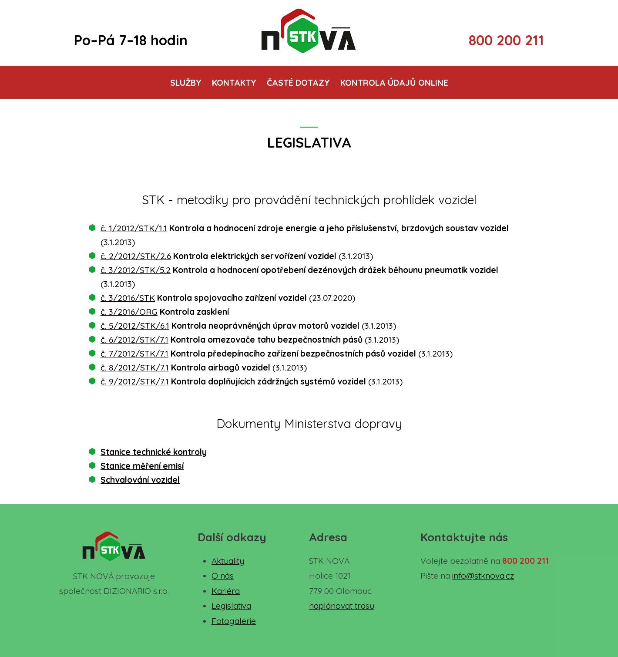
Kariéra (226, 591)
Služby (186, 82)
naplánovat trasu (341, 605)
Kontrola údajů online (394, 82)
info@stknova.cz (483, 575)
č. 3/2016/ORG (129, 312)
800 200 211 (506, 40)
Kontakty (234, 82)
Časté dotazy (298, 82)
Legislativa (231, 605)
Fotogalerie (234, 621)
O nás (223, 575)
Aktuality (228, 561)
